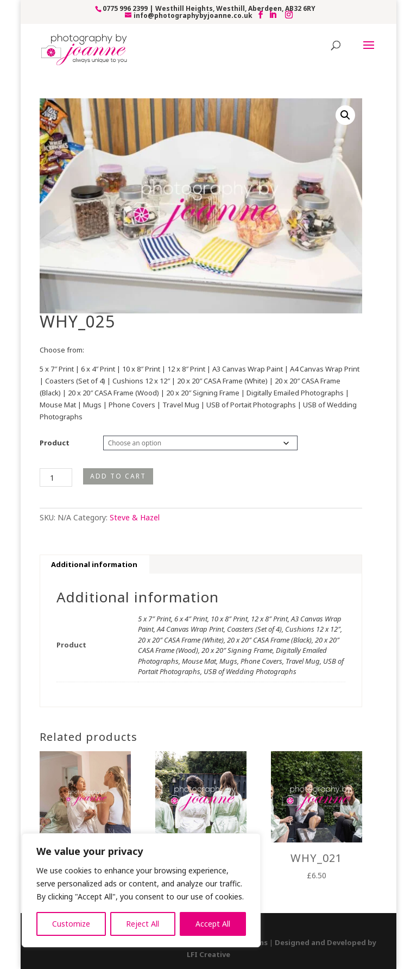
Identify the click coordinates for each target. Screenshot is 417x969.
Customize (71, 923)
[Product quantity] (56, 477)
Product (55, 443)
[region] (141, 890)
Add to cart (118, 476)
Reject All (142, 923)
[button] (345, 115)
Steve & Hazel (135, 517)
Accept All (212, 923)
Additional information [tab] (94, 564)
